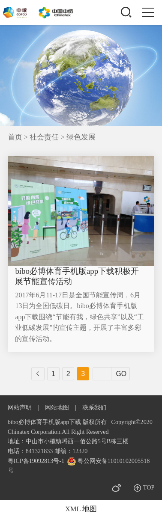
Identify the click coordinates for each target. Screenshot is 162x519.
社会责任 (45, 137)
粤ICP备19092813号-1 (36, 460)
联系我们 (94, 407)
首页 (15, 137)
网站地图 (57, 407)
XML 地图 (81, 509)
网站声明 (20, 407)
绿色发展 (81, 137)
